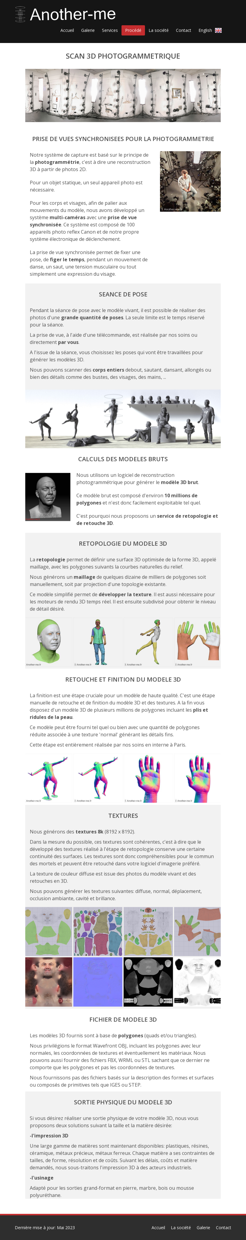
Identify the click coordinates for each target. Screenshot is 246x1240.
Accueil (158, 1227)
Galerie (203, 1227)
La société (181, 1227)
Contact (223, 1227)
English (211, 30)
